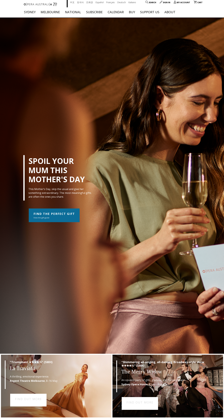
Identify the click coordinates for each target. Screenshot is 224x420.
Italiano (132, 2)
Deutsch (121, 2)
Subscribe (94, 12)
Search (150, 2)
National (73, 12)
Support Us (149, 12)
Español (99, 2)
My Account (182, 2)
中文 (72, 2)
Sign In (165, 2)
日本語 (89, 2)
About (169, 12)
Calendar (116, 12)
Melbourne (50, 12)
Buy (132, 12)
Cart (198, 2)
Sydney (30, 12)
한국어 (80, 2)
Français (110, 2)
